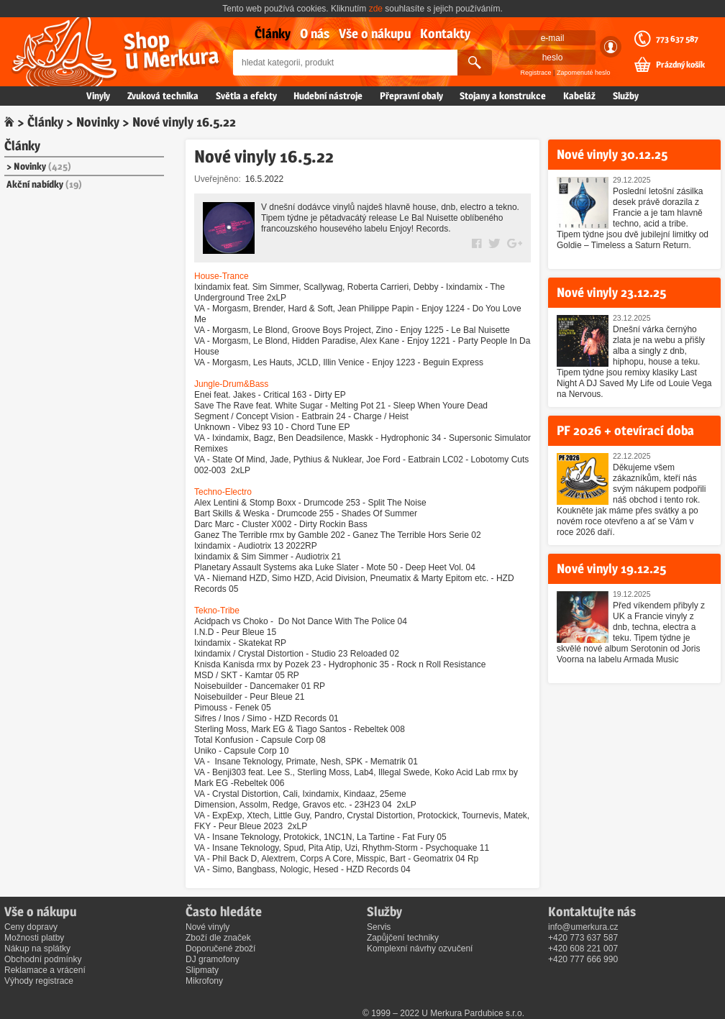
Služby (626, 95)
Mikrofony (204, 981)
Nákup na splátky (37, 948)
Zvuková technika (163, 95)
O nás (314, 33)
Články (273, 33)
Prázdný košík (680, 64)
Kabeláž (579, 95)
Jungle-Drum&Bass (231, 384)
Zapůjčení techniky (403, 938)
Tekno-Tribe (217, 611)
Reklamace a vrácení (45, 970)
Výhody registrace (38, 981)
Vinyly (98, 95)
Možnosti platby (34, 938)
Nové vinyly (207, 927)
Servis (379, 927)
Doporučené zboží (220, 948)
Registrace (536, 72)
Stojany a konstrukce (503, 95)
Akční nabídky (44, 184)
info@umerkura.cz (583, 927)
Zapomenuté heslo (584, 72)
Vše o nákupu (375, 33)
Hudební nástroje (327, 95)
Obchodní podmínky (42, 959)
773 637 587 (677, 39)
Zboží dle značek (218, 938)
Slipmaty (202, 970)
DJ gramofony (213, 959)
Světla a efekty (246, 95)
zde (376, 9)
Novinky (97, 121)
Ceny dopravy (31, 927)
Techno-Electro (223, 492)
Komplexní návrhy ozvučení (420, 948)
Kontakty (445, 33)
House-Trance (221, 276)
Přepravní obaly (411, 95)
